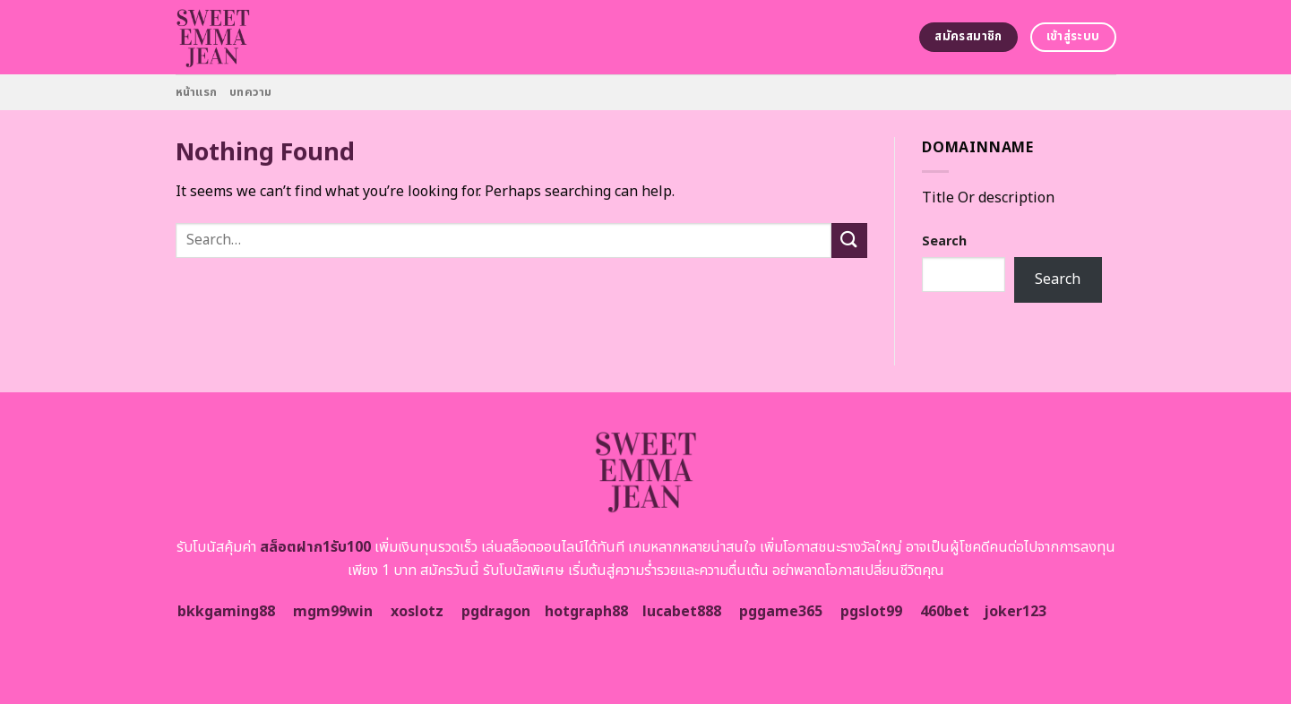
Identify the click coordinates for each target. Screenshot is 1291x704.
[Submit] (849, 240)
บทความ (250, 92)
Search (944, 241)
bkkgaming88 (226, 611)
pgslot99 (871, 611)
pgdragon (495, 611)
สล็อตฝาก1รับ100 (315, 547)
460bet (944, 611)
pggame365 (780, 611)
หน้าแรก (197, 92)
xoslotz (417, 611)
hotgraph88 (586, 611)
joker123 (1015, 611)
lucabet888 (681, 611)
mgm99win (333, 611)
